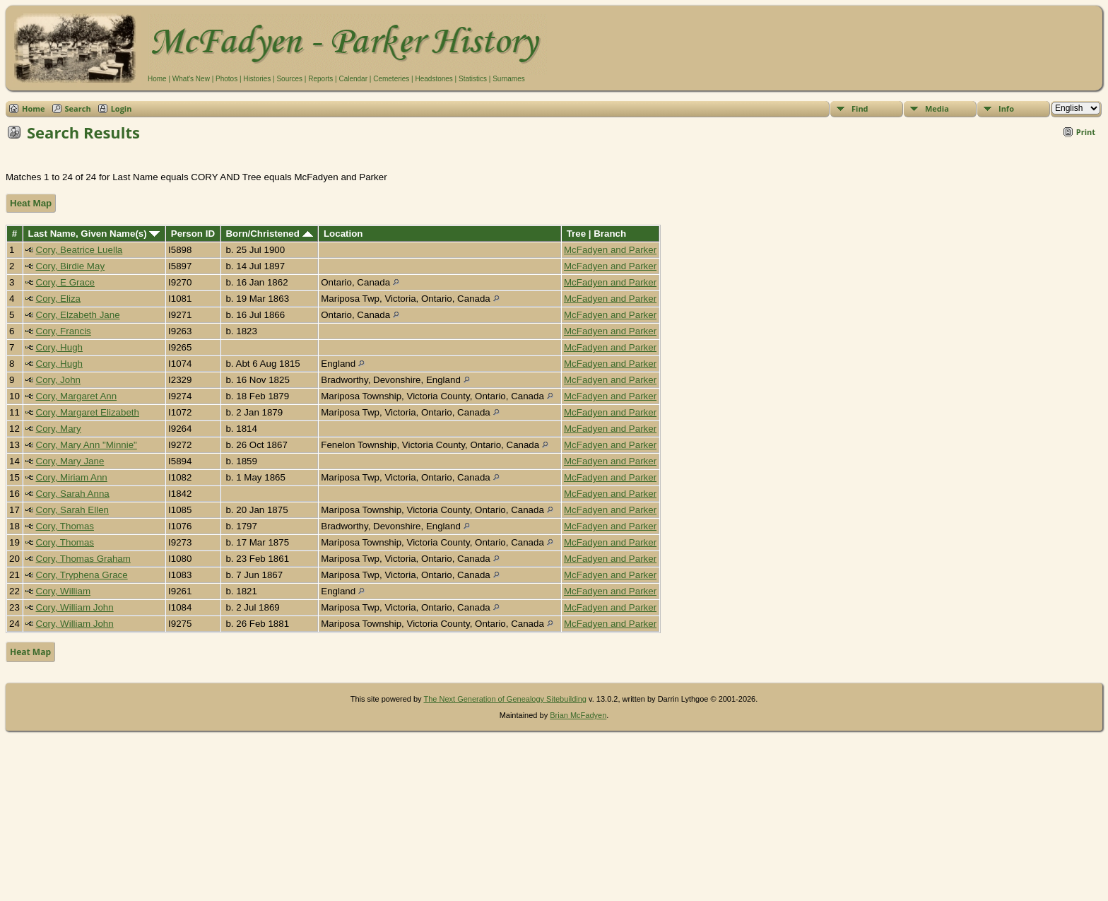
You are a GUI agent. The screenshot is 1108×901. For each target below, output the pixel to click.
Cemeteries (391, 79)
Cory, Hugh (59, 347)
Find (859, 108)
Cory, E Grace (65, 282)
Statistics (473, 79)
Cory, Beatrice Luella (79, 250)
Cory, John (58, 380)
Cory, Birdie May (70, 266)
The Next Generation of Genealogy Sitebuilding (505, 699)
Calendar (352, 79)
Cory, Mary (58, 428)
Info (1006, 108)
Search (78, 108)
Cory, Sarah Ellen (72, 510)
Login (121, 108)
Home (157, 79)
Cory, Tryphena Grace (82, 575)
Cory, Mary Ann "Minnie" (86, 445)
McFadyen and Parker (610, 250)
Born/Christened (268, 233)
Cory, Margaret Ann (76, 396)
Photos (226, 79)
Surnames (509, 79)
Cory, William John (75, 607)
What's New (191, 79)
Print (1085, 131)
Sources (289, 79)
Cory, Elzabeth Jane (78, 315)
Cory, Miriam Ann (71, 477)
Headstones (433, 79)
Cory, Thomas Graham (83, 558)
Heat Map (31, 203)
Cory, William (63, 591)
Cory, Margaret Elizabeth (87, 412)
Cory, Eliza (58, 298)
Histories (257, 79)
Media (937, 108)
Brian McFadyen (578, 715)
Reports (320, 79)
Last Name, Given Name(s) (94, 233)
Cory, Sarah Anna (73, 493)
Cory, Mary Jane (70, 461)
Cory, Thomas (65, 526)
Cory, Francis (63, 331)
